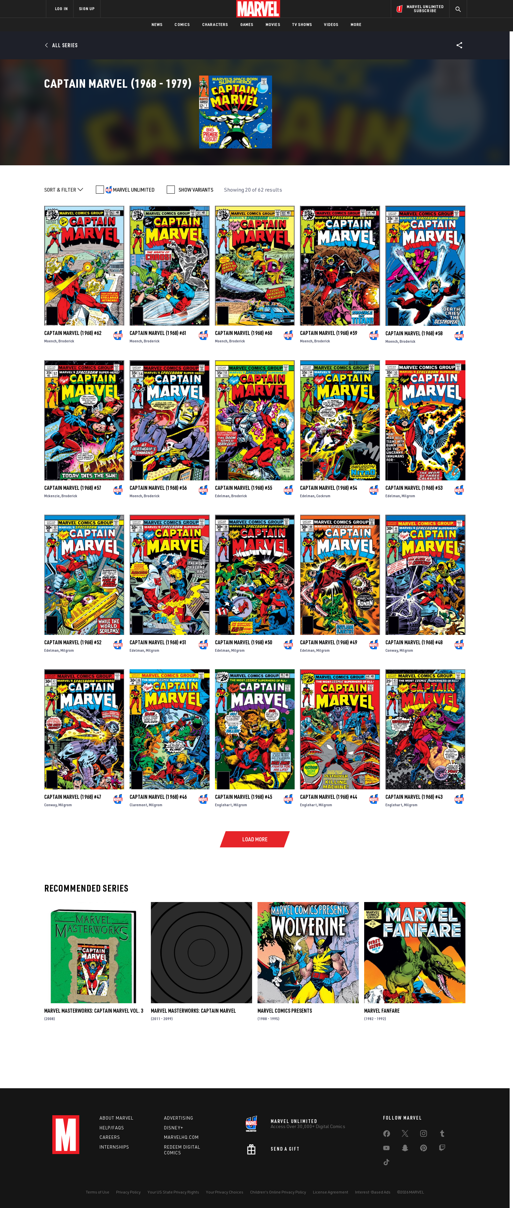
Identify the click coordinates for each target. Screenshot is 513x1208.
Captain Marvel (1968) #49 (328, 687)
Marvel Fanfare (382, 1055)
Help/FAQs (112, 1127)
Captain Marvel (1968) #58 (413, 378)
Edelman (222, 540)
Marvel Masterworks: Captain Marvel (193, 1055)
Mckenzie (52, 540)
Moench (50, 386)
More (356, 24)
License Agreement (330, 1192)
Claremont (138, 849)
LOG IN (61, 8)
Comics (182, 24)
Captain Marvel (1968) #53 (413, 532)
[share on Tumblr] (442, 1134)
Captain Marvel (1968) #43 (413, 841)
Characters (215, 24)
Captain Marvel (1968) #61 (158, 378)
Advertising (178, 1118)
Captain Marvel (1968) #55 (243, 532)
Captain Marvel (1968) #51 (158, 687)
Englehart (223, 849)
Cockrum (323, 540)
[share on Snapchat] (405, 1149)
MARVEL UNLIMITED (134, 234)
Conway (391, 695)
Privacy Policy (128, 1192)
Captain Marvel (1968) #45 (243, 841)
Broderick (66, 386)
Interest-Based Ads (372, 1192)
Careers (110, 1137)
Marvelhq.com (181, 1137)
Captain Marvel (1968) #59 (328, 378)
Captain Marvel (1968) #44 (328, 841)
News (157, 24)
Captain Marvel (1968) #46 (158, 841)
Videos (331, 24)
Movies (273, 24)
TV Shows (302, 24)
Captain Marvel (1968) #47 (72, 841)
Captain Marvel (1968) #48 (413, 687)
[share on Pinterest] (423, 1149)
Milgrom (408, 540)
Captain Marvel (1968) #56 (158, 532)
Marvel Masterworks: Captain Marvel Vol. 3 (93, 1055)
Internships (114, 1147)
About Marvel (116, 1118)
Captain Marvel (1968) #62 (72, 378)
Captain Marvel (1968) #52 (72, 687)
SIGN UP (86, 8)
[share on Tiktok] (386, 1163)
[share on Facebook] (386, 1135)
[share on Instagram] (423, 1134)
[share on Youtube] (386, 1149)
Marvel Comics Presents (285, 1055)
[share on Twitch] (442, 1149)
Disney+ (173, 1127)
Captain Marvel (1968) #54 (328, 532)
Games (246, 24)
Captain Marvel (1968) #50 (243, 687)
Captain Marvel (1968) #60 (243, 378)
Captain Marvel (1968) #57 (72, 532)
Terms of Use (97, 1192)
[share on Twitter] (405, 1134)
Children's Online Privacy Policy (278, 1192)
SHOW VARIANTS (196, 234)
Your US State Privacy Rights (173, 1192)
